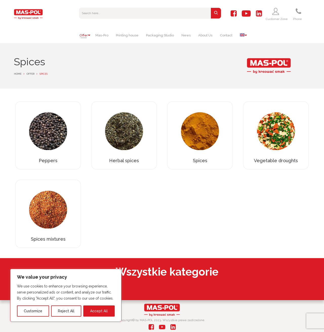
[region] (66, 295)
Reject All (66, 311)
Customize (33, 311)
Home (18, 73)
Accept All (99, 311)
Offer (30, 73)
